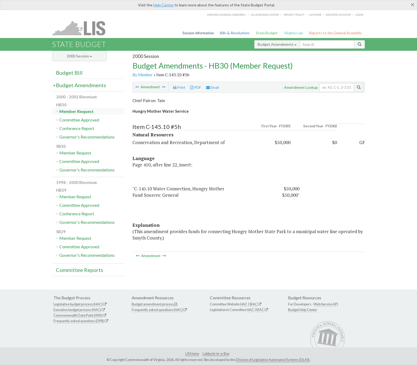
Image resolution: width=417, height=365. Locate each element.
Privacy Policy (294, 14)
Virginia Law (293, 33)
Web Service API (326, 304)
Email (212, 87)
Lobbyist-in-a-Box (216, 353)
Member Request (76, 111)
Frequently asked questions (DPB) (78, 321)
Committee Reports (79, 270)
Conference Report (76, 128)
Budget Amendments (277, 44)
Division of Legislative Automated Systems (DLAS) (273, 360)
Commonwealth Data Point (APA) (77, 315)
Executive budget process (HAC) (77, 310)
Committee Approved (79, 119)
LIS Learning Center (265, 14)
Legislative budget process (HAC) (78, 304)
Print (179, 87)
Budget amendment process (153, 304)
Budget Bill (69, 72)
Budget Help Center (302, 310)
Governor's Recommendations (87, 136)
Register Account (338, 14)
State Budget (267, 33)
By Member (142, 74)
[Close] (413, 4)
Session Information (198, 33)
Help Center (163, 5)
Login (359, 14)
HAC (243, 304)
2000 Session (79, 56)
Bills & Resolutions (234, 33)
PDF (195, 87)
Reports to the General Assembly (335, 33)
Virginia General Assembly (226, 14)
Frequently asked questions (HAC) (157, 310)
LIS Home (192, 353)
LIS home (315, 14)
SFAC (253, 304)
